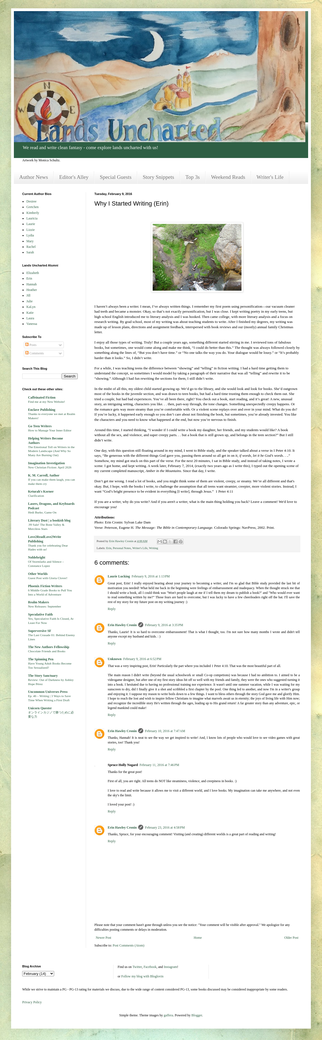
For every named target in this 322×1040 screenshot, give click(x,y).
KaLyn (31, 307)
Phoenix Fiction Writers (45, 586)
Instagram (170, 967)
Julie (29, 301)
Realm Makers (38, 602)
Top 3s (192, 177)
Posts (30, 345)
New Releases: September (44, 606)
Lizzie (30, 230)
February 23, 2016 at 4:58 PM (165, 827)
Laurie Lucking (119, 576)
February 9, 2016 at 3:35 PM (164, 625)
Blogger (197, 1015)
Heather (31, 290)
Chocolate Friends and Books (46, 651)
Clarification (36, 495)
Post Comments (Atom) (128, 945)
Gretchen (32, 207)
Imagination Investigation (46, 463)
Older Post (291, 938)
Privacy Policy (32, 1002)
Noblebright (36, 557)
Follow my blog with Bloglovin (142, 976)
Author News (33, 177)
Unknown (115, 659)
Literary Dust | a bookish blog (49, 520)
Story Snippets (158, 177)
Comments (34, 353)
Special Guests (116, 177)
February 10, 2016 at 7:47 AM (165, 731)
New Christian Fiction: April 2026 (49, 467)
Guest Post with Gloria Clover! (47, 578)
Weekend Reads (228, 177)
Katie (30, 313)
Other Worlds (38, 574)
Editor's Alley (74, 177)
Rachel (31, 247)
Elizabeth (32, 273)
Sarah (30, 252)
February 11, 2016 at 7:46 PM (159, 765)
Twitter (137, 967)
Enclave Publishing (41, 410)
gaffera (168, 1015)
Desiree (31, 201)
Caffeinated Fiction (42, 397)
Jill (28, 295)
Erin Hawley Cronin (122, 625)
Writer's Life (269, 177)
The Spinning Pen (40, 659)
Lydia (30, 235)
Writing (153, 548)
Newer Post (103, 938)
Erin (108, 548)
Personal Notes (122, 548)
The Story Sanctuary (43, 676)
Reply (112, 609)
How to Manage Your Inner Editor (49, 430)
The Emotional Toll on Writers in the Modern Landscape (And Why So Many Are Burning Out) (51, 451)
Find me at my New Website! (46, 401)
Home (198, 938)
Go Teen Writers (40, 426)
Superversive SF (39, 631)
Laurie (30, 224)
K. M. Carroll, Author (43, 475)
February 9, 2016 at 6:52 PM (142, 659)
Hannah (31, 284)
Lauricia (31, 218)
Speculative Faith (40, 614)
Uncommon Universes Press (47, 692)
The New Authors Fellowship (48, 647)
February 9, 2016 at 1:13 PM (151, 576)
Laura (30, 318)
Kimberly (32, 213)
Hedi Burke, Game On (42, 512)
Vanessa (31, 324)
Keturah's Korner (41, 491)
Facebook (150, 967)
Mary (30, 241)
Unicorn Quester (40, 708)
